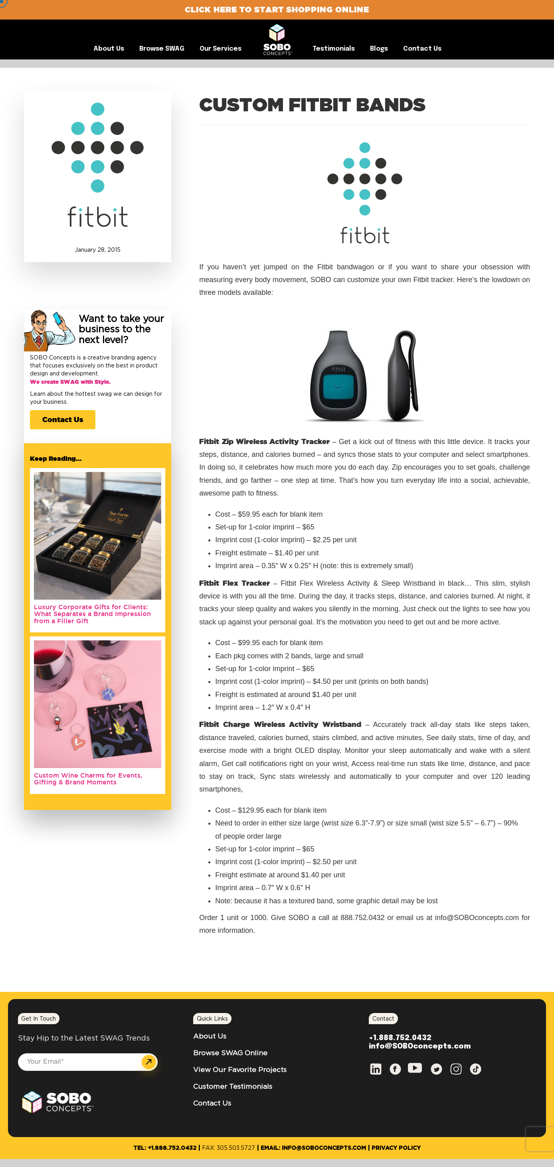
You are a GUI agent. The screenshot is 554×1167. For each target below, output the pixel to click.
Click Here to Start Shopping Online (277, 9)
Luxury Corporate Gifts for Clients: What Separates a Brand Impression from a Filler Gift (92, 613)
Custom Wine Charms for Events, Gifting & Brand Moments (88, 779)
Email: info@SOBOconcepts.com (313, 1148)
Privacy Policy (396, 1148)
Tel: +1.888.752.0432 (164, 1148)
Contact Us (62, 419)
